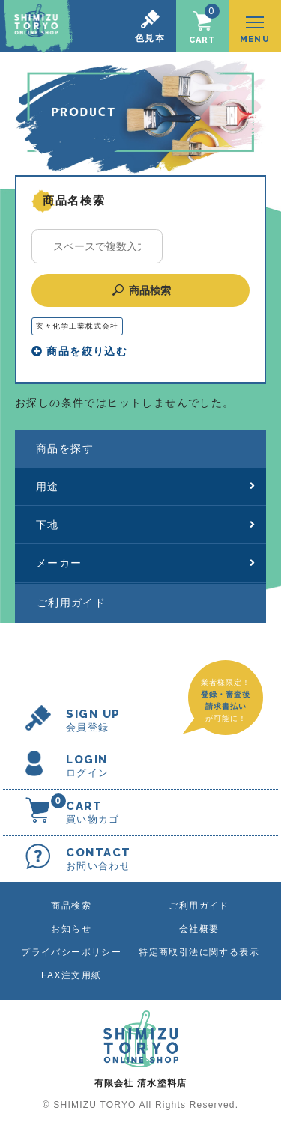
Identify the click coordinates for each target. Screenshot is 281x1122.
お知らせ (71, 929)
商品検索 (140, 290)
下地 (146, 525)
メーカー (146, 563)
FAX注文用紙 (71, 975)
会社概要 (199, 929)
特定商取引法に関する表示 (199, 952)
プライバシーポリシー (71, 952)
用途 (146, 487)
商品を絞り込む (79, 351)
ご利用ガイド (71, 603)
